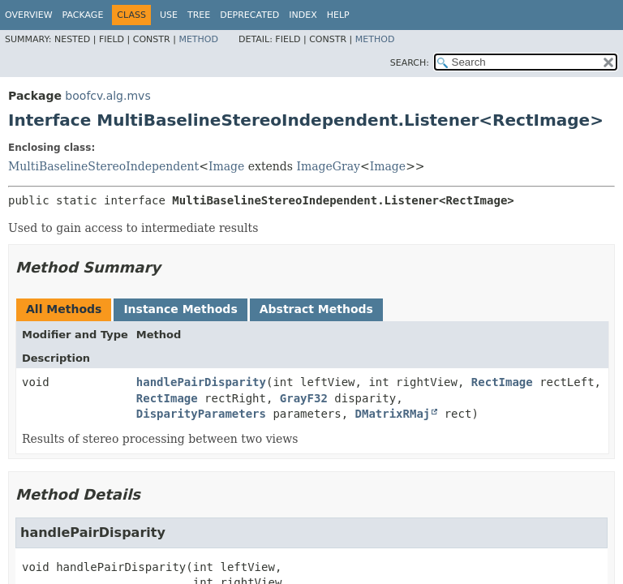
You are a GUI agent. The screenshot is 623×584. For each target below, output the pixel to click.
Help (338, 15)
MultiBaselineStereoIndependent (103, 166)
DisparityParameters (201, 413)
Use (169, 15)
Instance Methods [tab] (180, 309)
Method (198, 39)
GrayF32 (304, 398)
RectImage (502, 382)
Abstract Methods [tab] (316, 309)
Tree (198, 15)
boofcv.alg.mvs (107, 95)
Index (302, 15)
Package (83, 15)
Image (226, 166)
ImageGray (328, 166)
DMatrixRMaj (393, 413)
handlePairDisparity (201, 382)
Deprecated (249, 15)
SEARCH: (409, 63)
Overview (29, 15)
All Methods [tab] (63, 309)
